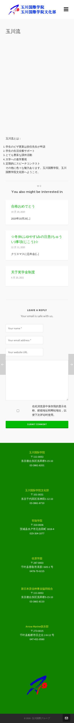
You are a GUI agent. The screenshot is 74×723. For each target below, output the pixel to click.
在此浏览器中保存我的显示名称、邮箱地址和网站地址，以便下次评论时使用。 (49, 411)
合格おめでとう (23, 206)
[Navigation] (66, 9)
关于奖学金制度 (23, 272)
